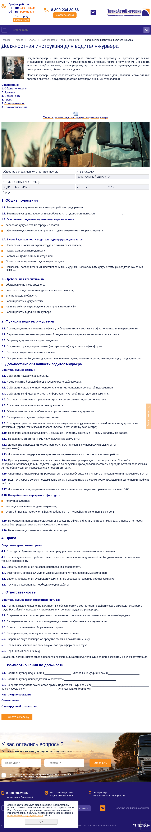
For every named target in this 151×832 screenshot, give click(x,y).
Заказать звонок (65, 15)
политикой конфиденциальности (40, 777)
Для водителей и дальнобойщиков (60, 40)
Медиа (19, 40)
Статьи (32, 40)
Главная (5, 40)
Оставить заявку (148, 416)
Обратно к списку (17, 717)
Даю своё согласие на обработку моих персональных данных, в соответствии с (40, 775)
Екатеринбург (21, 20)
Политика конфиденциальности (132, 808)
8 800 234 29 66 (65, 10)
